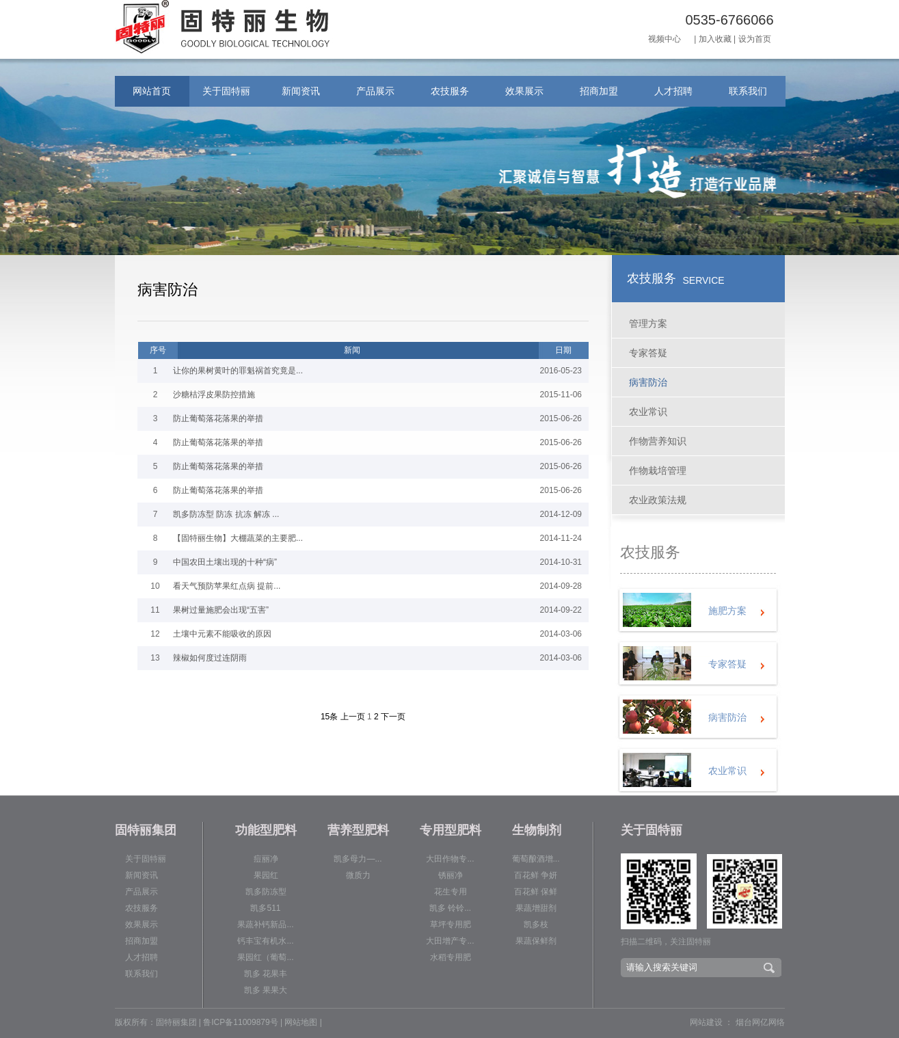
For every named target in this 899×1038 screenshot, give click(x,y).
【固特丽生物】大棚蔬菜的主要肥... (238, 538)
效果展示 (524, 90)
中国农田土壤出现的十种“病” (225, 562)
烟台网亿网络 (760, 1022)
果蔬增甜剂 (535, 908)
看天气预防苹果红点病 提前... (226, 586)
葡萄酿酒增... (536, 859)
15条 (329, 716)
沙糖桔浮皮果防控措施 (214, 394)
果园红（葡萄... (265, 957)
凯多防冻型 (265, 891)
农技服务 (450, 90)
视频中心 (664, 39)
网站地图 (300, 1022)
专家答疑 (648, 352)
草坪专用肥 (450, 924)
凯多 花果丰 (265, 974)
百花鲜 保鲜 (535, 891)
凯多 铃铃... (450, 908)
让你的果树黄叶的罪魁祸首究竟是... (238, 370)
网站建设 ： (711, 1022)
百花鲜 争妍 (535, 875)
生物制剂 (536, 830)
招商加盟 (599, 90)
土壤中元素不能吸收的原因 (222, 634)
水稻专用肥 (450, 957)
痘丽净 (266, 859)
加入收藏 (715, 39)
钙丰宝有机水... (265, 941)
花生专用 (450, 891)
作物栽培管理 (657, 470)
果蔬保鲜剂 (535, 941)
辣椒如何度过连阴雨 (210, 658)
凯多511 (265, 908)
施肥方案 (727, 610)
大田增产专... (450, 941)
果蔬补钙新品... (265, 924)
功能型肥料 (266, 830)
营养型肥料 (358, 830)
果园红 (266, 875)
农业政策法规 (657, 499)
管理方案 (648, 323)
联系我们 (748, 90)
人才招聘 (673, 90)
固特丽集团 (145, 830)
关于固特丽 (226, 90)
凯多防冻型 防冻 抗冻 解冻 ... (226, 514)
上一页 (352, 716)
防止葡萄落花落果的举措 (218, 418)
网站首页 (152, 90)
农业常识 (648, 411)
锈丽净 (450, 875)
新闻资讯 (301, 90)
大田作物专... (450, 859)
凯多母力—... (357, 859)
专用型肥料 (450, 830)
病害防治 (648, 382)
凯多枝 (536, 924)
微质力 (358, 875)
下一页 (393, 716)
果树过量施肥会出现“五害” (221, 610)
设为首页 (754, 39)
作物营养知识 (657, 441)
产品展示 (375, 90)
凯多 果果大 (265, 990)
